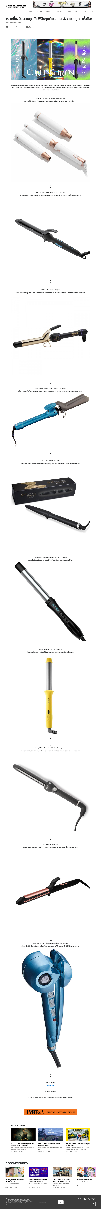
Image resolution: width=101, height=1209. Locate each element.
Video (84, 11)
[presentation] (8, 1136)
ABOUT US (81, 1199)
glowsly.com (51, 1085)
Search (92, 11)
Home (31, 11)
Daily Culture (72, 11)
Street (39, 11)
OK (60, 1202)
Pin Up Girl (59, 11)
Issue (48, 11)
